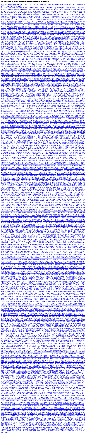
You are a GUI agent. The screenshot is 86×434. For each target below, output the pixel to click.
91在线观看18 (43, 93)
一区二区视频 (59, 247)
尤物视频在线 (7, 232)
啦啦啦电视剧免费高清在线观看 (18, 372)
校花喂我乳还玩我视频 (73, 31)
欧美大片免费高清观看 (69, 286)
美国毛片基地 (66, 217)
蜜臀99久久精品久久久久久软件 (52, 91)
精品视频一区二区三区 (24, 177)
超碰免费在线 (34, 232)
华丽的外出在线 (5, 343)
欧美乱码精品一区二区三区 (56, 284)
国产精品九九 (6, 383)
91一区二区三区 (19, 194)
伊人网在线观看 (40, 278)
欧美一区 (33, 363)
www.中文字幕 (29, 385)
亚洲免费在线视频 (59, 132)
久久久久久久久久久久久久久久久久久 (16, 219)
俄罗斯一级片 (42, 23)
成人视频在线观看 (71, 281)
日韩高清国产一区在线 (7, 216)
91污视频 (56, 360)
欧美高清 (75, 46)
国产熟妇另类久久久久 (19, 63)
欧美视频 (69, 316)
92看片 (73, 54)
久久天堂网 (71, 150)
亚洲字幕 (27, 331)
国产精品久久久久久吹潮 (63, 86)
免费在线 (56, 73)
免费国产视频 (29, 133)
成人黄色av (49, 197)
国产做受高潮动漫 (67, 9)
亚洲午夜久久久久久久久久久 (35, 335)
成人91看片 (69, 320)
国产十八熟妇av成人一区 (54, 66)
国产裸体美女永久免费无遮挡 (24, 90)
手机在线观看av (80, 130)
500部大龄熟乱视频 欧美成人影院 (39, 107)
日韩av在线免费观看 (17, 21)
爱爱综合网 (4, 331)
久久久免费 (44, 219)
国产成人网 (50, 11)
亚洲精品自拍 (13, 70)
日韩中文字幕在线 (64, 246)
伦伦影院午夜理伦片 (65, 108)
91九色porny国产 (39, 123)
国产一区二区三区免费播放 (35, 108)
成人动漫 (46, 122)
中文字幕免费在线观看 (51, 150)
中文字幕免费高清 (61, 177)
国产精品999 (29, 300)
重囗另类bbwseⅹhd (39, 68)
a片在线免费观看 (30, 145)
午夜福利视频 (40, 56)
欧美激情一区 (16, 137)
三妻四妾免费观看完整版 (31, 261)
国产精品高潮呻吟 (61, 155)
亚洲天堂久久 (50, 390)
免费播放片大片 (43, 21)
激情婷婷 (22, 202)
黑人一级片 (12, 206)
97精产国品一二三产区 (39, 133)
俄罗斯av (77, 21)
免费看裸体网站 (16, 336)
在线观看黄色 (20, 118)
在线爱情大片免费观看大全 (71, 289)
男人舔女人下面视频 (54, 216)
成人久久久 (30, 18)
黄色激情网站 (34, 209)
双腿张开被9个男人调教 (61, 241)
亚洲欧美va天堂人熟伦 (63, 13)
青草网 (38, 199)
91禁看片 (29, 122)
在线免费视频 (63, 123)
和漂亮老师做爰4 (34, 263)
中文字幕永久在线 (29, 180)
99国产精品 (82, 378)
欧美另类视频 (75, 300)
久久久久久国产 (7, 268)
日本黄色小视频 (47, 78)
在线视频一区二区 (24, 313)
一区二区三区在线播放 (50, 76)
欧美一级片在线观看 (36, 360)
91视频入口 (41, 96)
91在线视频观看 (32, 430)
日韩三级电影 (73, 308)
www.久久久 (12, 284)
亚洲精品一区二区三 (46, 26)
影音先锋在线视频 (7, 296)
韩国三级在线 (79, 414)
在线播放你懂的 (75, 112)
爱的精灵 (78, 160)
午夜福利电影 (51, 232)
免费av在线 (49, 343)
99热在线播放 (47, 237)
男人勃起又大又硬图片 (18, 377)
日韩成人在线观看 (51, 68)
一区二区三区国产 (77, 123)
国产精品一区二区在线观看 (8, 46)
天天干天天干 (69, 46)
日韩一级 (39, 19)
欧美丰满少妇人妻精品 (7, 197)
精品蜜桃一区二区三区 (24, 254)
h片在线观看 (12, 174)
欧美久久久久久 (22, 16)
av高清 (55, 353)
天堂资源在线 (31, 16)
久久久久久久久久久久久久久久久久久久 (46, 41)
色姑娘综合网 (37, 301)
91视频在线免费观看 (47, 234)
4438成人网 (80, 34)
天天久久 (38, 112)
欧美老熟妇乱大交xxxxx (53, 23)
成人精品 (71, 179)
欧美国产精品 (50, 202)
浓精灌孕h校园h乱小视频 (10, 143)
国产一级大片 (28, 253)
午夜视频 (3, 263)
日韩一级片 (73, 49)
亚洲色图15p (19, 242)
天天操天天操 (5, 227)
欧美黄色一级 (55, 388)
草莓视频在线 (39, 419)
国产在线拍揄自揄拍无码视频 (51, 63)
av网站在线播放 (41, 11)
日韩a (54, 86)
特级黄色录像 (78, 209)
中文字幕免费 (39, 7)
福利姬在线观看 (27, 29)
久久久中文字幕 (5, 142)
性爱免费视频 (62, 279)
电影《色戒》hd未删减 (14, 281)
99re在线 (79, 86)
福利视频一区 (39, 237)
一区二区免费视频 (26, 362)
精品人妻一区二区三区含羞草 (50, 405)
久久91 (65, 276)
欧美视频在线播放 (37, 179)
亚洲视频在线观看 (29, 123)
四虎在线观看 (29, 36)
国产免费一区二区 (45, 293)
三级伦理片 (82, 311)
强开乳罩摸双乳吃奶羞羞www (47, 174)
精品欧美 (26, 206)
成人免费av (30, 315)
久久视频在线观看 (34, 394)
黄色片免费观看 (45, 373)
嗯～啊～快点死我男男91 (53, 160)
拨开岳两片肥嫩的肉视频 (45, 214)
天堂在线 (33, 153)
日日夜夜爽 (66, 112)
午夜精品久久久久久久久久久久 (75, 367)
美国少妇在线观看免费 (13, 96)
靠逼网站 (55, 26)
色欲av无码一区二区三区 (18, 41)
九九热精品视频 (13, 286)
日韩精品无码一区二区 (46, 298)
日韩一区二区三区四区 (56, 112)
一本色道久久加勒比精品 (15, 29)
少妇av (69, 172)
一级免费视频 (47, 71)
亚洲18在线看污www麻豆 (49, 13)
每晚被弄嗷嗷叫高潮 (79, 399)
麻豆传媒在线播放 (37, 254)
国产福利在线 (42, 232)
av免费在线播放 (54, 137)
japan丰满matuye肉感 (54, 58)
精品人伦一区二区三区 (51, 123)
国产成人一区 (79, 358)
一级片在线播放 (7, 11)
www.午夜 (25, 350)
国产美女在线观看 (47, 360)
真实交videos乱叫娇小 (10, 333)
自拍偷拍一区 (76, 137)
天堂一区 (63, 358)
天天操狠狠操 (51, 209)
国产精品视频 (65, 237)
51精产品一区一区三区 (78, 71)
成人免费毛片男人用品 (21, 148)
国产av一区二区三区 (75, 301)
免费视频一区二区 (13, 266)
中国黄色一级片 (22, 31)
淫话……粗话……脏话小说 (72, 148)
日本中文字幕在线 (59, 46)
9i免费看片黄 (70, 430)
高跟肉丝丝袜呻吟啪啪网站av (9, 313)
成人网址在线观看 (69, 333)
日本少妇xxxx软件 (28, 390)
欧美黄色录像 (35, 24)
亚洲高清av (16, 204)
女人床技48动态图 (41, 31)
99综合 (57, 133)
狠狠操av (82, 120)
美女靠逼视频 (14, 227)
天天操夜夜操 (32, 95)
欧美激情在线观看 (48, 185)
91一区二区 (22, 293)
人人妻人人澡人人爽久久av (29, 11)
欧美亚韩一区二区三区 (20, 108)
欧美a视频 (18, 120)
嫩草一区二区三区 (38, 118)
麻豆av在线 (69, 345)
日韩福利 (44, 301)
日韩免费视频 (30, 427)
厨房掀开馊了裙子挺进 (62, 301)
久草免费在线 (12, 90)
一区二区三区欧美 (32, 414)
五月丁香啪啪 (42, 399)
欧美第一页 (13, 34)
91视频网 (65, 24)
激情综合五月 (51, 80)
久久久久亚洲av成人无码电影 (12, 239)
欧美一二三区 (31, 112)
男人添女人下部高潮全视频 (51, 266)
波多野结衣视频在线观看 (56, 101)
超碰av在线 (38, 269)
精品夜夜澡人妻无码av (22, 209)
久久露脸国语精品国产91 (52, 385)
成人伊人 (50, 28)
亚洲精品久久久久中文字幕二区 (35, 43)
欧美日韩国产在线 (77, 48)
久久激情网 (14, 207)
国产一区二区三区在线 (52, 61)
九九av (69, 95)
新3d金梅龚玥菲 (17, 88)
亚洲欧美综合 (64, 184)
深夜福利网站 (34, 61)
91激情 (38, 16)
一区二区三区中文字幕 (46, 16)
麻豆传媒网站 (31, 269)
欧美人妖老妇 (51, 7)
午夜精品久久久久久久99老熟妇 (12, 44)
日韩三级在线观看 (63, 56)
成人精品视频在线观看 (31, 246)
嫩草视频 (31, 221)
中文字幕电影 (37, 264)
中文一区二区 (63, 125)
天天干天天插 (34, 21)
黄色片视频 (65, 34)
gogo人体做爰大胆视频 (60, 28)
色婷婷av (82, 424)
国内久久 (55, 153)
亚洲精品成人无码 (12, 187)
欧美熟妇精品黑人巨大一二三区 (32, 88)
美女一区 (64, 140)
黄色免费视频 (22, 427)
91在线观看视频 (26, 296)
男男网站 (43, 80)
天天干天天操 (27, 197)
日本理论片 (38, 155)
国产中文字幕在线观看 (15, 231)
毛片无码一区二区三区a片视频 (61, 65)
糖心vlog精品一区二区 (55, 44)
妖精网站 (75, 266)
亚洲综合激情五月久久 (41, 65)
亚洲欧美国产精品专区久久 (39, 9)
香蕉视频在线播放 (33, 81)
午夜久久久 (31, 28)
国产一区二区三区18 (21, 56)
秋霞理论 (81, 152)
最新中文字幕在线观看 (21, 80)
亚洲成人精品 (15, 182)
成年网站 (15, 18)
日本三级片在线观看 (70, 132)
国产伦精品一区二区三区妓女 (40, 383)
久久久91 (25, 242)
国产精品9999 (81, 338)
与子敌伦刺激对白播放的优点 (28, 96)
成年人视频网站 (78, 303)
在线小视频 (38, 247)
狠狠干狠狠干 (70, 118)
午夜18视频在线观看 (23, 174)
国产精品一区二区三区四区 (8, 36)
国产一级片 (29, 115)
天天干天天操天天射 (56, 122)
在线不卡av (73, 347)
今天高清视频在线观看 (77, 200)
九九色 (2, 122)
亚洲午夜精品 (62, 316)
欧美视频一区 (20, 253)
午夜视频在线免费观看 (23, 76)
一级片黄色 (33, 284)
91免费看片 (26, 388)
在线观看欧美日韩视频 (13, 107)
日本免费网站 (44, 355)
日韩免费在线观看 (60, 232)
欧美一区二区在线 (71, 19)
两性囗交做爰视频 (39, 268)
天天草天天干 (14, 308)
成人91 (67, 308)
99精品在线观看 (65, 343)
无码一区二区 (55, 165)
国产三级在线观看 (58, 365)
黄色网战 (73, 133)
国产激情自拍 (62, 31)
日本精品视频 (21, 36)
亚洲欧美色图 (55, 125)
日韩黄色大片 (64, 21)
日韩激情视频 (40, 231)
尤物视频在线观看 (33, 286)
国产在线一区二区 (33, 93)
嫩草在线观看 (39, 422)
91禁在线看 (71, 276)
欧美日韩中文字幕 (36, 182)
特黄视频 (48, 331)
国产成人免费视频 (65, 133)
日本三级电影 (56, 184)
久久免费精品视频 (23, 187)
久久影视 (79, 66)
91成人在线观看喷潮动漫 (71, 247)
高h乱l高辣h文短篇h (73, 261)
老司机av (75, 352)
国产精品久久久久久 (71, 224)
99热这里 (16, 214)
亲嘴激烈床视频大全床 (77, 108)
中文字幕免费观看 (10, 122)
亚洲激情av (61, 239)
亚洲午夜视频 (12, 133)
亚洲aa (10, 192)
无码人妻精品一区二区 (16, 68)
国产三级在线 (56, 78)
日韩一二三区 (5, 385)
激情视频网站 (31, 378)
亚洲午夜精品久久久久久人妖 (15, 224)
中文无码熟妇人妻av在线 (42, 117)
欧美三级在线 (44, 49)
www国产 (16, 394)
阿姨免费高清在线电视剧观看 (27, 326)
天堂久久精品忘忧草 (57, 24)
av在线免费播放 (31, 91)
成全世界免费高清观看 (17, 249)
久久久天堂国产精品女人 (71, 199)
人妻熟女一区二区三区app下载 (33, 140)
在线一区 (10, 189)
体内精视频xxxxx (19, 85)
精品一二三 (80, 383)
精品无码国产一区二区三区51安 (10, 110)
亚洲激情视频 (25, 239)
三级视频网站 (45, 229)
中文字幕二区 (5, 288)
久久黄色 (22, 110)
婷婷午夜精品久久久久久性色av (16, 184)
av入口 (8, 21)
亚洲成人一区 (7, 316)
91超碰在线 (54, 56)
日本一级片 (38, 425)
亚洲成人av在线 (34, 174)
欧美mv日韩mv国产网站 (10, 38)
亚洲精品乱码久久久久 (19, 98)
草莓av (54, 244)
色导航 (75, 410)
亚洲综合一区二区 (28, 303)
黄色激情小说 (20, 331)
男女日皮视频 (42, 113)
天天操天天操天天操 (23, 212)
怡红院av (23, 147)
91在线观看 (67, 336)
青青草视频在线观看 (57, 380)
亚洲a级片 (31, 244)
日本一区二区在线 (57, 85)
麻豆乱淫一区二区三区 (26, 222)
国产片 (33, 382)
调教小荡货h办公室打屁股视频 (25, 283)
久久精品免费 (9, 43)
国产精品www (77, 283)
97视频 (54, 60)
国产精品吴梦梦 (5, 132)
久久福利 (35, 23)
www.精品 (12, 80)
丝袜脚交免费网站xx (79, 73)
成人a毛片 (64, 368)
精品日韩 (59, 387)
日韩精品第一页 (36, 83)
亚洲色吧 (48, 184)
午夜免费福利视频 (47, 70)
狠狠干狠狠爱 (32, 78)
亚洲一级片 (63, 291)
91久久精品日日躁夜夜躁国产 (74, 165)
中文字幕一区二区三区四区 (46, 286)
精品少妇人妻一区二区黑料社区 (29, 347)
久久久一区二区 (10, 261)
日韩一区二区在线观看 (7, 103)
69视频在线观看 (56, 397)
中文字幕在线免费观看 (45, 172)
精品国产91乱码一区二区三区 (13, 24)
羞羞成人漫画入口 (38, 266)
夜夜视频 (65, 66)
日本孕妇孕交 (65, 256)
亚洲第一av (79, 93)
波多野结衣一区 (7, 98)
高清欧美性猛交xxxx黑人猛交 (63, 48)
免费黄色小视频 (12, 165)
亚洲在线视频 (72, 407)
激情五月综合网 (35, 258)
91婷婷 (69, 291)
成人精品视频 (18, 185)
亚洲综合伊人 (46, 195)
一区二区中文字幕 (20, 425)
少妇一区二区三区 (59, 11)
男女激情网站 (43, 130)
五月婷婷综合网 (79, 101)
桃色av (64, 419)
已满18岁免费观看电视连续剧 (68, 185)
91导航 (73, 288)
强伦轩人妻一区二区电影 (10, 31)
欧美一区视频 (37, 70)
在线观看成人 (33, 429)
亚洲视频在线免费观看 (42, 95)
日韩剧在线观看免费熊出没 (63, 107)
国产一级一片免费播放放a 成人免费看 (65, 236)
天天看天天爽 (80, 68)
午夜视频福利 (61, 164)
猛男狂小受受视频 (58, 43)
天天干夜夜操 (29, 377)
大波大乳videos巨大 (45, 100)
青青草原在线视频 (76, 291)
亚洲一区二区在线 (23, 105)
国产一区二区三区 (78, 91)
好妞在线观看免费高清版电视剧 (76, 305)
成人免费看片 (11, 33)
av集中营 (67, 76)
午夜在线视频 (79, 54)
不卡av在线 (48, 170)
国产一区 (11, 407)
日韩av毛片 (63, 405)
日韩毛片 (81, 140)
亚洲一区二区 (8, 63)
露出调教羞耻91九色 (32, 113)
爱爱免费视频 (23, 18)
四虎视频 (58, 7)
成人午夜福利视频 (49, 231)
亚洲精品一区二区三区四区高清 (40, 14)
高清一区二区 (29, 125)
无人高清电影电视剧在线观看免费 (21, 14)
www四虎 (58, 34)
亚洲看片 (81, 343)
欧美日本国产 (72, 66)
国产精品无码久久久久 (10, 113)
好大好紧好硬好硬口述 (49, 155)
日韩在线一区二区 (60, 118)
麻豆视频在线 (54, 187)
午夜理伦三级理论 (56, 152)
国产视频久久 (46, 125)
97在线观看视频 (75, 65)
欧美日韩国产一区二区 (75, 268)
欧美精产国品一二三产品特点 (74, 279)
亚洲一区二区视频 (70, 11)
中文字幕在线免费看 (59, 19)
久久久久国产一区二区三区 (67, 360)
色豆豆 (45, 148)
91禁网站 (22, 101)
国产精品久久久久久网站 (48, 199)
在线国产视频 (64, 212)
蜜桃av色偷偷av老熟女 (54, 313)
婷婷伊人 (52, 34)
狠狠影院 (24, 338)
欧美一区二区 (5, 221)
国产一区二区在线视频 (53, 93)
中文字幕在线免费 (10, 13)
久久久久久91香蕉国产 (38, 325)
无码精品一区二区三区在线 (41, 300)
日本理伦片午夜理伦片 (45, 341)
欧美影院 (3, 120)
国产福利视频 (46, 269)
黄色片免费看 (50, 138)
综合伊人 (79, 350)
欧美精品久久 (5, 417)
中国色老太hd (56, 204)
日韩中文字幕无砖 (65, 96)
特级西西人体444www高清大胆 (23, 251)
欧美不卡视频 (8, 138)
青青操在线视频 (29, 184)
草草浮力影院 (73, 34)
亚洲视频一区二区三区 (38, 115)
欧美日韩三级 (54, 142)
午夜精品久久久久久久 (45, 120)
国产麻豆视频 (57, 189)
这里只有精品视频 (72, 155)
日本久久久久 (30, 202)
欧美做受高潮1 (77, 63)
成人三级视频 (24, 311)
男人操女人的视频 (74, 33)
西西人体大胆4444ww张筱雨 (60, 192)
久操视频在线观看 (64, 325)
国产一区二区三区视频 (28, 278)
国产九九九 (45, 367)
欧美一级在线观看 (78, 388)
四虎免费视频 (9, 199)
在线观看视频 (18, 338)
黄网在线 (18, 237)
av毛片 (26, 288)
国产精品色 (4, 133)
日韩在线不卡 (7, 26)
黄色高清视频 (7, 207)
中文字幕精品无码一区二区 (35, 128)
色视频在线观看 (68, 169)
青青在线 (31, 127)
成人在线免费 (16, 195)
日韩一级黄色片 (21, 310)
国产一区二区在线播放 (23, 333)
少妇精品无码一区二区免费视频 (62, 311)
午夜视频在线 (19, 152)
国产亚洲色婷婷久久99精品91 (30, 26)
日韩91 (25, 231)
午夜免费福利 (15, 19)
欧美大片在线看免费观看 (12, 117)
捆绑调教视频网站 (70, 127)
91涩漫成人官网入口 (6, 75)
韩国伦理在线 (45, 137)
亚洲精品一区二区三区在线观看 (31, 279)
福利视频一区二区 (67, 251)
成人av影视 (61, 76)
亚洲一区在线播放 (74, 175)
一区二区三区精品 (33, 417)
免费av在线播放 (5, 400)
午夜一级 (35, 214)
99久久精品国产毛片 (26, 214)
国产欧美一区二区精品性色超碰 (66, 145)
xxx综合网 (56, 214)
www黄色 (68, 100)
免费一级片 (43, 271)
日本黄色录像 (37, 353)
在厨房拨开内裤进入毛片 (24, 9)
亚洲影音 (74, 7)
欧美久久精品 (19, 211)
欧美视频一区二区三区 (66, 105)
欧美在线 (18, 65)
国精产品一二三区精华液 (31, 341)
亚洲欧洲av (65, 335)
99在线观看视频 (80, 219)
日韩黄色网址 (71, 310)
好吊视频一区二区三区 (62, 306)
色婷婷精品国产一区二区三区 (71, 269)
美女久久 (38, 392)
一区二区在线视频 (39, 60)
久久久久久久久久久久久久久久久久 (23, 75)
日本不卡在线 (47, 424)
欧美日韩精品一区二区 (33, 53)
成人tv (13, 253)
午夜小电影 (21, 305)
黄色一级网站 (46, 83)
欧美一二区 (41, 150)
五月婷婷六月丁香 (35, 54)
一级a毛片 (49, 86)
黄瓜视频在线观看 (58, 190)
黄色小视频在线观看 (9, 123)
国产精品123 (32, 400)
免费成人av (77, 164)
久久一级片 (74, 100)
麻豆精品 (69, 352)
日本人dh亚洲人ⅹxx (48, 75)
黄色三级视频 (5, 7)
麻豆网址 (33, 73)
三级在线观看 (9, 259)
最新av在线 (6, 226)
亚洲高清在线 (5, 70)
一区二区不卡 (36, 162)
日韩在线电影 (9, 278)
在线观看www (78, 53)
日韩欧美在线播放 (66, 189)
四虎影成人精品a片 (39, 303)
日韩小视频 (37, 137)
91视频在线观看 (56, 350)
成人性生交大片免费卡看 (59, 172)
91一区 (77, 259)
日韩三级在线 (65, 18)
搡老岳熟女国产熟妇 (18, 192)
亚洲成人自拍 (54, 229)
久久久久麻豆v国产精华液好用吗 (18, 328)
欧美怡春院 (33, 34)
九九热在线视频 (41, 226)
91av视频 (53, 145)
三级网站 (23, 375)
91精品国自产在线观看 (26, 170)
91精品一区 (42, 246)
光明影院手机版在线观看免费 (12, 409)
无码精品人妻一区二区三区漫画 (70, 51)
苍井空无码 (70, 14)
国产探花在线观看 (21, 39)
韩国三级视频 (45, 54)
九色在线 (13, 76)
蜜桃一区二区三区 (39, 170)
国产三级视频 (68, 43)
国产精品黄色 (5, 34)
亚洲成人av (19, 206)
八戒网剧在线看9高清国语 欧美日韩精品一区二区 (65, 326)
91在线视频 (81, 216)
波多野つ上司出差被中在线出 (9, 254)
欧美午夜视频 (81, 286)
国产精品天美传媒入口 (13, 49)
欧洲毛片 (16, 101)
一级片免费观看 (54, 14)
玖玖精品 (75, 202)
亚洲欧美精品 (7, 271)
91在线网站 (13, 16)
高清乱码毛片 (62, 29)
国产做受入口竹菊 (45, 288)
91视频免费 (43, 33)
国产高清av (4, 29)
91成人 (21, 320)
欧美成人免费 (44, 315)
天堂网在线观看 (80, 298)
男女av (43, 353)
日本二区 (53, 340)
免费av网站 (13, 51)
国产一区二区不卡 (66, 16)
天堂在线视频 (27, 404)
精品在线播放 (30, 41)
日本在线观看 (81, 75)
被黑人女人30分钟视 (35, 345)
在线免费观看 (60, 53)
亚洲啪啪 (8, 200)
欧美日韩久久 (81, 85)
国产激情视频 (81, 7)
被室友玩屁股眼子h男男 (36, 148)
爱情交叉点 (68, 71)
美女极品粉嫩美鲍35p (60, 330)
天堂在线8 (55, 412)
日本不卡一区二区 (10, 310)
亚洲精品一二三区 (72, 355)
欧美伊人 (67, 288)
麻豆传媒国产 (35, 355)
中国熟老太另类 (80, 415)
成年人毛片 (19, 298)
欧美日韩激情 (31, 31)
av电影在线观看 (57, 70)
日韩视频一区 (73, 78)
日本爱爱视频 (34, 150)
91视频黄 (31, 288)
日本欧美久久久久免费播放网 (44, 73)
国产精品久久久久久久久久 (34, 142)
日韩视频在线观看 (67, 303)
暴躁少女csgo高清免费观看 (66, 278)
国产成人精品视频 (54, 105)
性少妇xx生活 (54, 83)
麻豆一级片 (71, 160)
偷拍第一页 (45, 348)
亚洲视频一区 (81, 132)
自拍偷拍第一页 (48, 132)
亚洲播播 (62, 165)
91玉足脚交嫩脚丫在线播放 (66, 194)
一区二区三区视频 (12, 28)
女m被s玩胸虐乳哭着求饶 (17, 115)
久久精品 (10, 81)
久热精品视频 (62, 95)
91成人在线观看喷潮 (65, 83)
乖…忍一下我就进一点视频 (19, 53)
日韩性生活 (7, 14)
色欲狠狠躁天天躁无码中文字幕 (39, 313)
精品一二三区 (45, 279)
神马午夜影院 (45, 112)
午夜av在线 (80, 70)
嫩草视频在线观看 (53, 81)
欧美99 (81, 61)
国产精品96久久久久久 (21, 78)
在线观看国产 (20, 133)
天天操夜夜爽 (12, 61)
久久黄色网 (16, 138)
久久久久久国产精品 (35, 80)
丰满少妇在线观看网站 (34, 338)
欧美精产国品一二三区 (55, 54)
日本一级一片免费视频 (34, 373)
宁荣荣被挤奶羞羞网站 (26, 137)
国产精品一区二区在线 (62, 159)
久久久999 (25, 318)
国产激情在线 (50, 236)
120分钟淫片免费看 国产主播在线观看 (63, 39)
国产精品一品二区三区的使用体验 (69, 61)
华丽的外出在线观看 (65, 137)
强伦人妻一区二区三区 (9, 140)
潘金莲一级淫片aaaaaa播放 (69, 38)
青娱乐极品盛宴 (24, 49)
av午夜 (80, 355)
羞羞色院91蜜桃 (66, 7)
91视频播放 (57, 16)
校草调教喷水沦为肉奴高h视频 (15, 130)
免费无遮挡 (20, 284)
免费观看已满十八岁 (67, 103)
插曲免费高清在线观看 (9, 180)
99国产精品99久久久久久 (68, 340)
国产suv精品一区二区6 (7, 152)
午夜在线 (69, 36)
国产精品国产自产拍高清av (49, 320)
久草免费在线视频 (54, 300)
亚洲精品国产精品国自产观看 (56, 345)
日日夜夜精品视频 (62, 110)
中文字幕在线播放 (34, 159)
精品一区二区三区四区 (58, 422)
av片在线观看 (15, 229)
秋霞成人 (19, 38)
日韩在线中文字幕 (30, 66)
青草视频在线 (41, 227)
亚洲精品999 (27, 48)
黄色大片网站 (54, 395)
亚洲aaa (33, 388)
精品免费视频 (76, 16)
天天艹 (56, 246)
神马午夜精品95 (22, 28)
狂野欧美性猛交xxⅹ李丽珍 (16, 7)
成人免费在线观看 (61, 244)
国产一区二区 (32, 19)
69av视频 (74, 409)
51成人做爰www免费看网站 (42, 18)
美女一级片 (64, 397)
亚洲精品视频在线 (56, 211)
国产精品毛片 (39, 336)
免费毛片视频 (38, 206)
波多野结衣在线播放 (15, 279)
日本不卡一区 (43, 81)
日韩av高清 (71, 259)
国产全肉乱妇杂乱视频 (45, 39)
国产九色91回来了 (20, 162)
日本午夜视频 (22, 414)
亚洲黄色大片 (63, 150)
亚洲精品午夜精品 (21, 378)
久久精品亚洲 (30, 147)
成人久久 (35, 29)
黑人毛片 (65, 222)
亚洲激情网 (7, 348)
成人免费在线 (71, 29)
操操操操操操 (63, 214)
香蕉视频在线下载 (76, 76)
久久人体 (70, 399)
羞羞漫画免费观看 (49, 335)
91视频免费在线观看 (75, 24)
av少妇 (71, 241)
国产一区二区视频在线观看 (22, 216)
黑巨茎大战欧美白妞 (75, 142)
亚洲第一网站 (12, 424)
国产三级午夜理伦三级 (14, 157)
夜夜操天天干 (14, 236)
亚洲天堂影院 (15, 200)
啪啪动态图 (40, 132)
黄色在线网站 (47, 254)
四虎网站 (23, 195)
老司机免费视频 (11, 39)
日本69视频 (26, 38)
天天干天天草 (46, 249)
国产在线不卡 (65, 78)
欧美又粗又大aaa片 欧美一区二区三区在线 (55, 221)
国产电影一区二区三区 (39, 362)
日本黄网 (24, 409)
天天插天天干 (79, 271)
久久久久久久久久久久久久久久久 (49, 36)
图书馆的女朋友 (29, 85)
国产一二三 (14, 271)
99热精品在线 (35, 395)
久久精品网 (43, 159)
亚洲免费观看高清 (61, 128)
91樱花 (62, 266)
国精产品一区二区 (13, 169)
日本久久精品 (51, 159)
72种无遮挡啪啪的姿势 (33, 200)
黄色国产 (19, 350)
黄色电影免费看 (47, 98)
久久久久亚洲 (11, 162)
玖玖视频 (25, 352)
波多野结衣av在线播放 (51, 410)
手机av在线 (77, 14)
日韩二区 (63, 63)
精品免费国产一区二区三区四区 (67, 41)
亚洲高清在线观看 (23, 387)
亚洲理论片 (64, 226)
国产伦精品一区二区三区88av (76, 214)
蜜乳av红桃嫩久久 (22, 321)
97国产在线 (50, 113)
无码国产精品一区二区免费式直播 (68, 187)
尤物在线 (13, 132)
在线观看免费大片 (73, 195)
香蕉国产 (63, 414)
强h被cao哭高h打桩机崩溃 (12, 269)
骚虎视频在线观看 (73, 140)
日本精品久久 (33, 311)
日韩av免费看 (42, 372)
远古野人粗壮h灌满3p (71, 147)
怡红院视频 (23, 200)
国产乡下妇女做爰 (67, 91)
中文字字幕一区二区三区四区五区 (32, 348)
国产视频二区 (23, 207)
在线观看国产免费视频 (48, 352)
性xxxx (49, 145)
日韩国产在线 (11, 23)
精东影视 (38, 13)
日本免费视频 (54, 95)
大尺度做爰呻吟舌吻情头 (35, 152)
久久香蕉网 (8, 244)
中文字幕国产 (43, 407)
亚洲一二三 (28, 83)
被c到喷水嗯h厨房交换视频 (56, 315)
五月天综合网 (19, 407)
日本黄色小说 (31, 199)
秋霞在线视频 (47, 179)
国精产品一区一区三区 (57, 71)
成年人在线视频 (52, 224)
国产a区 (39, 78)
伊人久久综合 (38, 387)
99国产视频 (72, 306)
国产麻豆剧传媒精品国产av (21, 150)
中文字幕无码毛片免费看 (65, 283)
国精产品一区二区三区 (41, 110)
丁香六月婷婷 (9, 85)
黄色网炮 (5, 112)
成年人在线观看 (36, 249)
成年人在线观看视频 (17, 383)
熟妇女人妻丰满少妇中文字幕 (75, 394)
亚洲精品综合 (59, 286)
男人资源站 (64, 362)
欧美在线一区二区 (14, 375)
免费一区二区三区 (35, 229)
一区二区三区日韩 (41, 224)
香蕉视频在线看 (74, 18)
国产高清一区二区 (33, 39)
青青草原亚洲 (12, 378)
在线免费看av (47, 204)
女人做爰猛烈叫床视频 (27, 397)
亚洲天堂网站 (15, 222)
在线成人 (15, 293)
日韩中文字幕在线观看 (33, 103)
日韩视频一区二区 (16, 343)
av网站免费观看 (34, 38)
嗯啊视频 (41, 164)
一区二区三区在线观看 (23, 34)
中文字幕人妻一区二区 (67, 204)
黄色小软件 (64, 348)
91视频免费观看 (44, 395)
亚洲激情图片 (19, 399)
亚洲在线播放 (65, 23)
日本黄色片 (73, 217)
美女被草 (43, 86)
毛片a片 (76, 375)
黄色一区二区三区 (21, 122)
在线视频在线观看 (77, 363)
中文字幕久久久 (70, 298)
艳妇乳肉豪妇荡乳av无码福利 (70, 122)
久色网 (68, 49)
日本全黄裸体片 (59, 147)
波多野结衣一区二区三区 (47, 48)
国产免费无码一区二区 (54, 167)
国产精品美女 (68, 266)
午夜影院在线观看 (56, 38)
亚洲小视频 (42, 343)
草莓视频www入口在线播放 (41, 253)
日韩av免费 (63, 36)
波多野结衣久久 (80, 28)
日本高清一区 (33, 167)
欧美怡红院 (26, 21)
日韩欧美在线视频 (52, 33)
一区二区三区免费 (67, 253)
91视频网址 (49, 353)
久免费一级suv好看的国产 (49, 316)
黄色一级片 (6, 118)
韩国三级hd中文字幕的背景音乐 (34, 194)
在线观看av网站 (34, 49)
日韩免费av (46, 187)
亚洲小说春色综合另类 (46, 51)
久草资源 (63, 88)
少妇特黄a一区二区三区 (70, 153)
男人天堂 (23, 269)
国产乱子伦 (70, 135)
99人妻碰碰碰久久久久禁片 (22, 73)
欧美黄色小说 (29, 264)
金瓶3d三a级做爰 (76, 95)
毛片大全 (44, 143)
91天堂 (50, 65)
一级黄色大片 (5, 160)
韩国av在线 (19, 273)
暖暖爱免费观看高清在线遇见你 (27, 227)
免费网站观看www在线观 (66, 162)
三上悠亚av (24, 100)
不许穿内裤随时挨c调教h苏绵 (56, 49)
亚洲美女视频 (13, 54)
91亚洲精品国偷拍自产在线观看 (26, 46)
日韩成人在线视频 (12, 315)
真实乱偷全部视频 (24, 169)
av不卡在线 (24, 226)
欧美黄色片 (29, 70)
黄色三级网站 (49, 43)
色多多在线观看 (44, 103)
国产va (45, 7)
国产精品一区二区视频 (66, 58)
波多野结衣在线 (73, 80)
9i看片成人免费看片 (23, 54)
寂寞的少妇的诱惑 (20, 33)
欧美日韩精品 (72, 293)
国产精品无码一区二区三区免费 (30, 190)
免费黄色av (25, 336)
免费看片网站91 (10, 48)
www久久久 (13, 217)
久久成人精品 (48, 194)
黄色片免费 (57, 51)
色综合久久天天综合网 (18, 145)
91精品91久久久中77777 (35, 187)
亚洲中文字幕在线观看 (75, 425)
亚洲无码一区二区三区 (78, 370)
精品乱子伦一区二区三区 (52, 96)
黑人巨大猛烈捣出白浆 (72, 120)
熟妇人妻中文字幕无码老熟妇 (70, 211)
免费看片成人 (19, 123)
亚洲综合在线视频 (63, 33)
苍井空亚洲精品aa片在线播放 (12, 58)
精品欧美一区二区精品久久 (74, 26)
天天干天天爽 (31, 155)
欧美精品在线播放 (55, 18)
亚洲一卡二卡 (27, 395)
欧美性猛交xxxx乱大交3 (18, 66)
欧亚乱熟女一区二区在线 (68, 93)
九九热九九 (73, 417)
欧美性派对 (75, 392)
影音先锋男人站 (29, 110)
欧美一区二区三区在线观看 (37, 242)
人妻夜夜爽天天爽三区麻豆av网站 (18, 127)
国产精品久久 (56, 414)
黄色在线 (65, 85)
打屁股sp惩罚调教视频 (40, 58)
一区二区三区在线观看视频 (29, 281)
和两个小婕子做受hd (20, 43)
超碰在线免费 (38, 125)
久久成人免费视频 (47, 392)
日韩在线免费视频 (25, 182)
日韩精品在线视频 (63, 142)
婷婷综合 (57, 185)
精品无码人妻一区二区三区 (12, 410)
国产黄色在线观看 (33, 100)
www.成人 (82, 195)
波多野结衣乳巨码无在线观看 (53, 242)
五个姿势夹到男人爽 (79, 241)
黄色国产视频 (57, 268)
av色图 (12, 56)
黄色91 (34, 71)
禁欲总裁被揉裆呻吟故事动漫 (42, 85)
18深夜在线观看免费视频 (41, 358)
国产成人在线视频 (45, 38)
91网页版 (77, 333)
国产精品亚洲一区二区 (48, 247)
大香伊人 (9, 177)
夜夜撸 (13, 316)
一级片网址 (49, 190)
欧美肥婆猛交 (31, 56)
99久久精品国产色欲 (43, 34)
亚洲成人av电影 (24, 107)
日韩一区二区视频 (15, 360)
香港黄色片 (43, 177)
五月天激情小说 (22, 95)
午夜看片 (8, 249)
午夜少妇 (64, 305)
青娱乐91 (37, 288)
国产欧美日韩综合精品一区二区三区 (56, 264)
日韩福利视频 (43, 263)
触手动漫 (13, 159)
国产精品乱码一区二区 (7, 300)
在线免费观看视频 (75, 23)
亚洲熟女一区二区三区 (63, 68)
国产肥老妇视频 (28, 160)
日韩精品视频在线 (60, 75)
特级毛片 (36, 36)
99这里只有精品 (46, 380)
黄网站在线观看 (34, 306)
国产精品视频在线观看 (22, 61)
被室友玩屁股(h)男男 (35, 143)
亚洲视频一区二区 (59, 234)
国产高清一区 (5, 318)
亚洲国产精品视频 (38, 122)
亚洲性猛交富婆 (78, 169)
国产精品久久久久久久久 (31, 172)
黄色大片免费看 (12, 305)
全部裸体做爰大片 (6, 368)
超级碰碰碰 (30, 117)
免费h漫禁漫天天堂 (17, 232)
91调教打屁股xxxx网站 (57, 100)
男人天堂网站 (67, 370)
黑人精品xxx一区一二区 (69, 70)
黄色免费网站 (17, 11)
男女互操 (25, 345)
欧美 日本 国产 (70, 271)
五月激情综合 (17, 244)
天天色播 (73, 86)
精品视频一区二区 (79, 44)
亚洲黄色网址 (56, 180)
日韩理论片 (70, 177)
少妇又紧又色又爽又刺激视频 (11, 83)
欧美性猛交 (63, 14)
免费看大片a (24, 263)
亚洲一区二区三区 (49, 118)
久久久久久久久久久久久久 (35, 321)
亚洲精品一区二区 (42, 311)
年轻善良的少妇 (11, 209)
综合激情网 (23, 112)
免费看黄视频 (24, 19)
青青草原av (42, 61)
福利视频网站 (7, 182)
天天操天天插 (5, 279)
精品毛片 (24, 44)
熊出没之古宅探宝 (74, 335)
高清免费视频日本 (14, 153)
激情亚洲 (7, 41)
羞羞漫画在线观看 (52, 31)
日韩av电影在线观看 (49, 128)
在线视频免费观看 (30, 13)
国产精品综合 (73, 56)
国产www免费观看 (29, 370)
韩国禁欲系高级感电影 (10, 105)
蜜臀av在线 (21, 165)
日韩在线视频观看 (48, 19)
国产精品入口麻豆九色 (7, 358)
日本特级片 (75, 172)
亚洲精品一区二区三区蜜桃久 (30, 120)
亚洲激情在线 (28, 353)
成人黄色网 (80, 133)
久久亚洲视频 (69, 164)
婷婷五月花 (76, 251)
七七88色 (79, 127)
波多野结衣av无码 (72, 264)
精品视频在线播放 (54, 21)
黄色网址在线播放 (42, 167)
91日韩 (72, 237)
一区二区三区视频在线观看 (13, 323)
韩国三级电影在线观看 (71, 315)
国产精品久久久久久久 (33, 207)
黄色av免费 (73, 13)
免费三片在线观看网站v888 (73, 258)
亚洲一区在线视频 (23, 217)
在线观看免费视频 (45, 24)
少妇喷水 (57, 256)
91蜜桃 (25, 152)
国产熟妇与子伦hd (16, 26)
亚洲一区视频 (69, 53)
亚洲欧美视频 (77, 174)
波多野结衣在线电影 (74, 125)
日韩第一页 (76, 253)
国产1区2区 (42, 202)
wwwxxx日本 (77, 105)
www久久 (43, 390)
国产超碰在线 (19, 48)
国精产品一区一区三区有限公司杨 (53, 169)
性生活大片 (47, 165)
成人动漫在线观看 (14, 167)
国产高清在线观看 (45, 200)
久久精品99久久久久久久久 (45, 153)
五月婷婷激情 (53, 110)
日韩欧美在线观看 (19, 259)
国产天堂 (79, 281)
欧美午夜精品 (72, 197)
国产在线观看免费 (46, 350)
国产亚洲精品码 (46, 192)
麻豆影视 (53, 195)
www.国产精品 (28, 23)
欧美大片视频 (11, 71)
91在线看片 (60, 336)
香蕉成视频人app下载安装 (30, 407)
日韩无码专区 (29, 118)
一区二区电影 (27, 24)
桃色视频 (81, 80)
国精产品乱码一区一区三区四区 (31, 86)
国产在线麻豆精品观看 (41, 135)
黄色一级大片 (17, 318)
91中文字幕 (7, 53)
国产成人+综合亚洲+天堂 (76, 159)
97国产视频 (38, 402)
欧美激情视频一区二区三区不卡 (53, 415)
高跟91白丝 (39, 91)
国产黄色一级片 (61, 60)
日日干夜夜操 (37, 380)
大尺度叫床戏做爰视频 (32, 33)
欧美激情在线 (19, 261)
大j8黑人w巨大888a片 (27, 58)
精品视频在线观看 (60, 430)
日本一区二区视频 (15, 226)
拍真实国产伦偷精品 (57, 269)
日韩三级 (50, 148)
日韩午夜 (37, 180)
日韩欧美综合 (11, 120)
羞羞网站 (72, 68)
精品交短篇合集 (13, 326)
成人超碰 (70, 209)
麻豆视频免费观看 (68, 44)
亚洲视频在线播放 (57, 182)
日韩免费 (7, 66)
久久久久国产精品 (80, 118)
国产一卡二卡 (54, 394)
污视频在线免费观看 (58, 170)
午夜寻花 (64, 167)
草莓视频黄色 (21, 125)
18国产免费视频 (29, 7)
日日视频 (45, 377)
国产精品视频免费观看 (20, 199)
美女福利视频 (24, 167)
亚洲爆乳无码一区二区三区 (34, 63)
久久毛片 (12, 160)
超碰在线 (51, 409)
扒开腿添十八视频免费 (77, 357)
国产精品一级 (36, 177)
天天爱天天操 (13, 246)
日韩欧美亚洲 (35, 48)
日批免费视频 (38, 75)
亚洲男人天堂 (20, 140)
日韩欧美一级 (63, 81)
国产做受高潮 (70, 372)
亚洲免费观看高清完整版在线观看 (48, 29)
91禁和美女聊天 (29, 289)
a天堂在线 (82, 375)
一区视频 (62, 388)
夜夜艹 (31, 206)
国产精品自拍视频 (30, 392)
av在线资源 (56, 296)
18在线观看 (47, 326)
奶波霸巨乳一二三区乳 (40, 28)
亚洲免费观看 (20, 13)
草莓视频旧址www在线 (27, 65)
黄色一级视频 (39, 244)
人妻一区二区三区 (41, 378)
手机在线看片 (11, 399)
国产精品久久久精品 (55, 253)
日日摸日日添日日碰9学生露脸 (44, 46)
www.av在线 (42, 236)
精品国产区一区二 (26, 179)
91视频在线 (47, 56)
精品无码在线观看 (15, 400)
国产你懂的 (46, 142)
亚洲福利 (52, 107)
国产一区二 (56, 341)
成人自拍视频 (14, 382)
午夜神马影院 (24, 394)
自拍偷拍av (23, 117)
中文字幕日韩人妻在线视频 (29, 175)
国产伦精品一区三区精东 (21, 81)
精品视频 (39, 284)
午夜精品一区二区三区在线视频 (53, 276)
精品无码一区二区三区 (61, 80)
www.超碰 (43, 197)
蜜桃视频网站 (77, 9)
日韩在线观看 (52, 177)
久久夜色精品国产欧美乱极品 (23, 71)
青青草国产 (19, 180)
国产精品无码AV (44, 394)
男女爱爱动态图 (64, 341)
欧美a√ (5, 315)
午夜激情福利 (75, 107)
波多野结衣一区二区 (55, 357)
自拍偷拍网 (40, 241)
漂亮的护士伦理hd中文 (41, 101)
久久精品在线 (18, 390)
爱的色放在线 (67, 54)
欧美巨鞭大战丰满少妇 (54, 9)
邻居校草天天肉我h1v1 (65, 392)
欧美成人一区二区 (8, 214)
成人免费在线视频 (72, 60)
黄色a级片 (58, 231)
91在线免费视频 (46, 182)
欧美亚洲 (82, 33)
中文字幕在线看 (14, 417)
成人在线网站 (35, 197)
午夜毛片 (19, 51)
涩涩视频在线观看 (47, 217)
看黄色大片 (4, 9)
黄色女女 (3, 202)
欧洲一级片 (24, 244)
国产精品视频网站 (72, 143)
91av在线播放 (61, 320)
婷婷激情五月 (62, 394)
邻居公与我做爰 (21, 132)
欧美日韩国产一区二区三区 (31, 298)
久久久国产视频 (62, 378)
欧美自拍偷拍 (62, 26)
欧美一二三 (77, 177)
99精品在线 (69, 63)
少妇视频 (62, 427)
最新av (69, 123)
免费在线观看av (58, 420)
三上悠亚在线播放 (17, 404)
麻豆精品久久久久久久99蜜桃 (32, 192)
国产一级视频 (15, 247)
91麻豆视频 (19, 276)
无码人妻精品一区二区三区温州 (44, 127)
